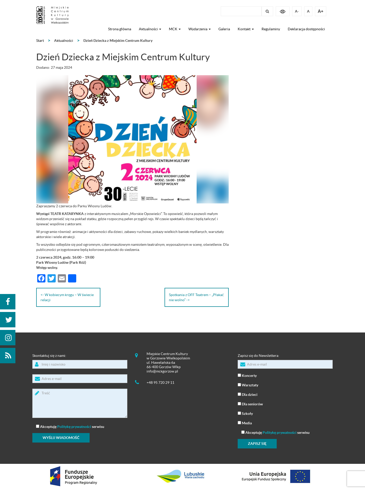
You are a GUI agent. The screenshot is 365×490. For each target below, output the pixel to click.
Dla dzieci (247, 394)
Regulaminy (271, 29)
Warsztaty (248, 384)
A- (297, 11)
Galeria (224, 29)
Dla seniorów (250, 403)
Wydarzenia (199, 29)
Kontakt (246, 29)
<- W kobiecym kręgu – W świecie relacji (67, 297)
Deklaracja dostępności (306, 29)
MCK (175, 29)
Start (40, 40)
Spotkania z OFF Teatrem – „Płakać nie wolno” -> (196, 297)
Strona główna (119, 29)
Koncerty (247, 375)
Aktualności (150, 29)
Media (245, 422)
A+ (320, 11)
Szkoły (245, 413)
